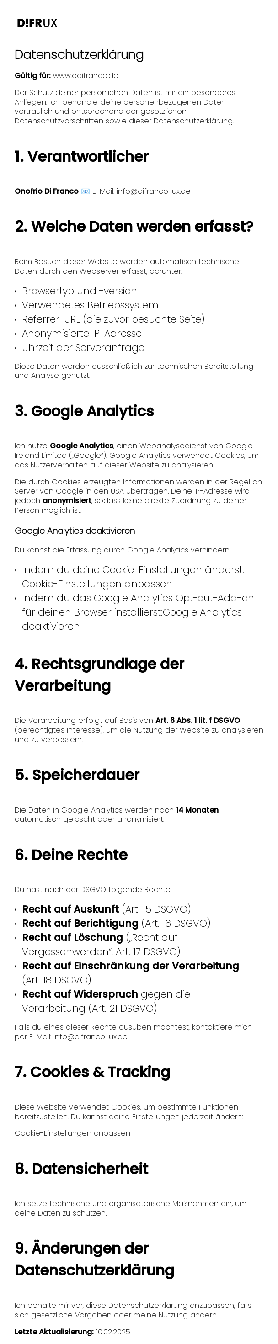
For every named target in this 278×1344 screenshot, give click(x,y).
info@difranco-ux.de (154, 191)
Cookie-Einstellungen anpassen (97, 583)
